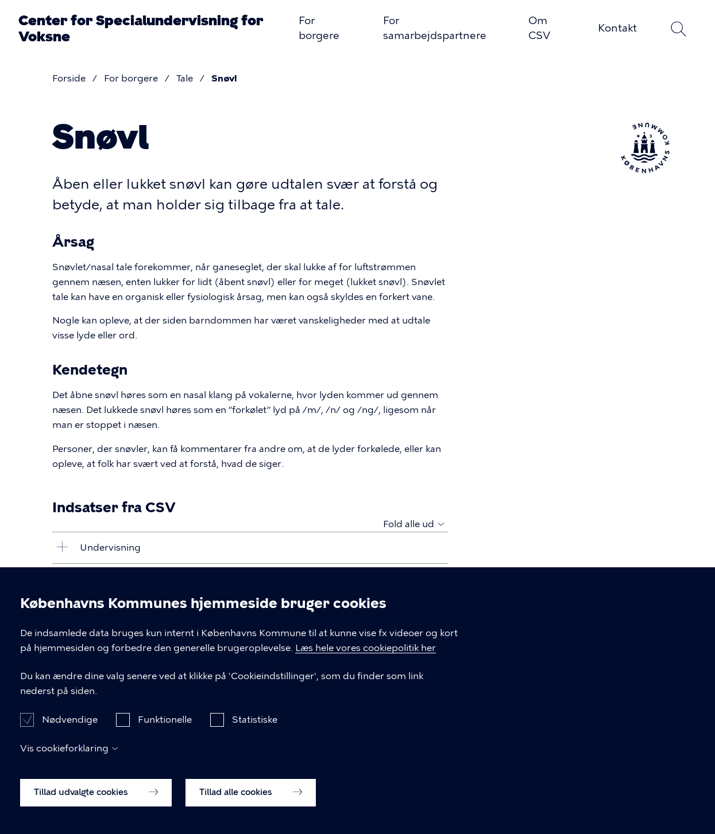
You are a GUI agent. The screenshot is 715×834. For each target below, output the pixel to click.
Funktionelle (165, 732)
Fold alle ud (408, 524)
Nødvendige (70, 732)
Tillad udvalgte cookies (96, 805)
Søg (678, 28)
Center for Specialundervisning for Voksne (140, 28)
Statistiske (254, 732)
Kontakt (617, 28)
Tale (184, 78)
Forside (69, 78)
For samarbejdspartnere (434, 28)
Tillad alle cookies (250, 805)
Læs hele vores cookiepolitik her (365, 660)
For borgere (319, 28)
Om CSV (539, 28)
